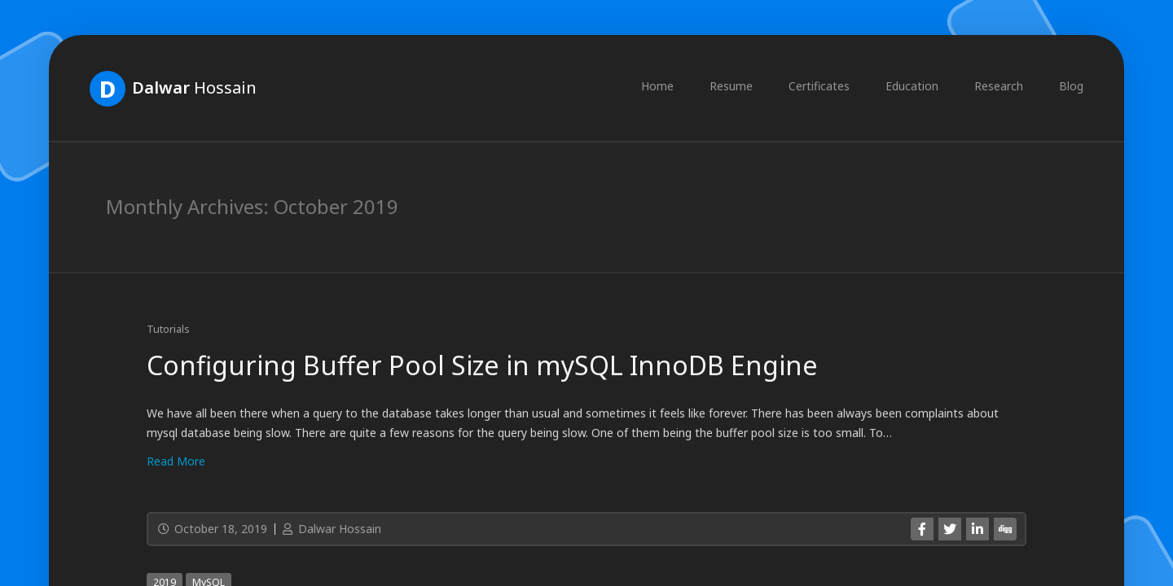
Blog (1071, 86)
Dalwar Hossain (330, 528)
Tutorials (168, 328)
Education (911, 86)
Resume (731, 86)
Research (998, 86)
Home (657, 86)
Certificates (819, 86)
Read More (176, 461)
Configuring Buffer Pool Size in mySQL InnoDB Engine (482, 365)
